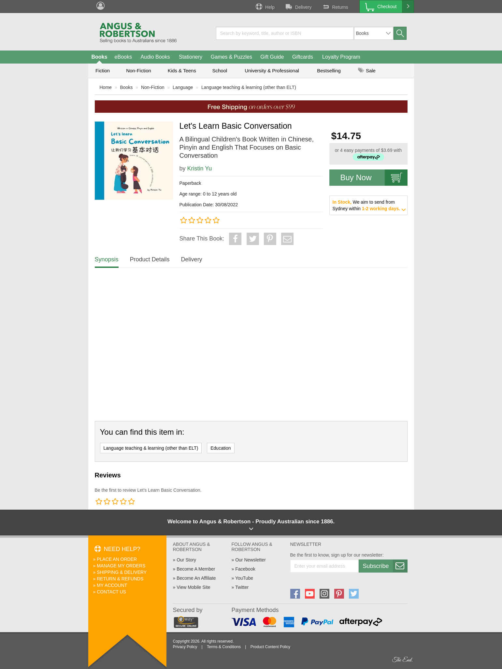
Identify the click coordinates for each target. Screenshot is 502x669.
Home (106, 87)
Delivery (298, 6)
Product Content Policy (270, 647)
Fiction (102, 70)
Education (220, 448)
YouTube (244, 578)
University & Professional (272, 70)
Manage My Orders (121, 565)
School (219, 70)
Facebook (245, 569)
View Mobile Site (193, 587)
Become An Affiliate (196, 578)
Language (183, 87)
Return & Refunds (120, 578)
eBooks (123, 57)
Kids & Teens (182, 70)
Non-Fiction (138, 70)
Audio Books (155, 57)
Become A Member (196, 569)
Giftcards (302, 57)
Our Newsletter (250, 559)
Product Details (150, 259)
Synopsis (107, 259)
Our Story (186, 559)
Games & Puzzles (231, 57)
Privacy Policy (185, 647)
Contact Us (111, 591)
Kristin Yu (199, 168)
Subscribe (385, 566)
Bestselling (329, 70)
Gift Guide (272, 57)
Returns (334, 6)
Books (100, 57)
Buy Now (374, 177)
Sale (367, 70)
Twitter (242, 587)
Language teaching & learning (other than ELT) (248, 87)
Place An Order (117, 559)
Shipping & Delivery (122, 572)
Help (264, 6)
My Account (112, 585)
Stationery (190, 57)
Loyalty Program (341, 57)
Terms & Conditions (224, 647)
